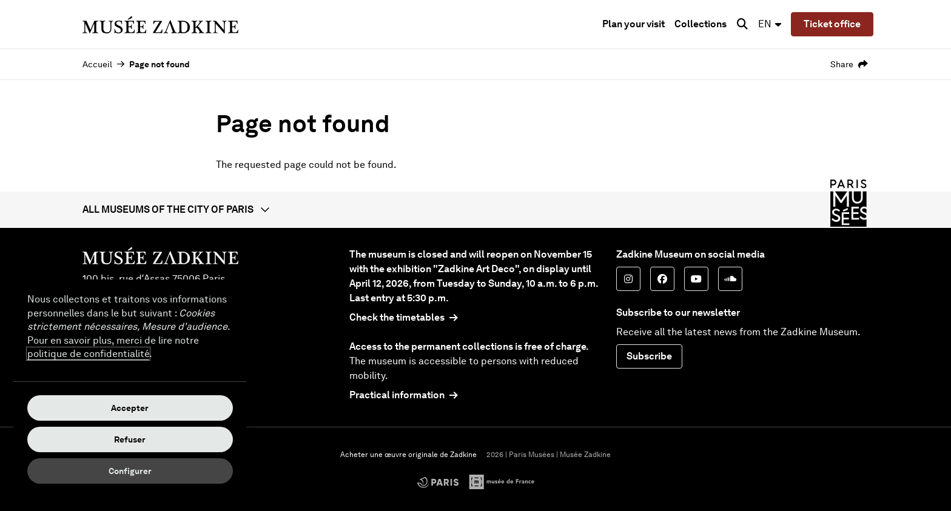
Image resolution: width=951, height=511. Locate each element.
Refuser (130, 439)
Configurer (130, 471)
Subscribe (649, 356)
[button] (475, 210)
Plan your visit (633, 24)
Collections (700, 24)
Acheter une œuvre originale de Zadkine (408, 454)
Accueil (97, 64)
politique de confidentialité (88, 353)
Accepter (130, 408)
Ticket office (832, 24)
